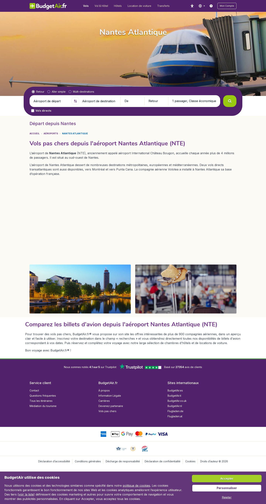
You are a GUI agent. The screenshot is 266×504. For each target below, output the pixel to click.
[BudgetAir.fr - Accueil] (48, 6)
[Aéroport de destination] (100, 101)
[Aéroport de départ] (51, 101)
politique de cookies (136, 485)
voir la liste (26, 494)
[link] (211, 6)
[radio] (38, 92)
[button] (226, 6)
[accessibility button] (192, 6)
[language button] (201, 6)
